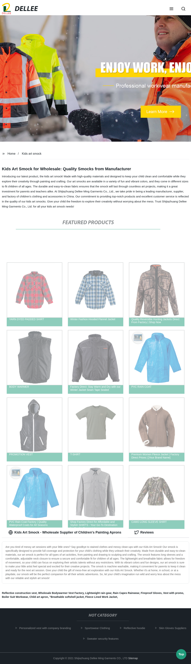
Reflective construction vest (19, 593)
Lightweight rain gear (98, 593)
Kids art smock (31, 153)
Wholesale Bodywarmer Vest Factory (61, 593)
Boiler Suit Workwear (15, 596)
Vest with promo (173, 593)
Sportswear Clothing (98, 628)
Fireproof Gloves (151, 593)
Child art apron (38, 596)
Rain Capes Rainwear (126, 593)
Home (11, 153)
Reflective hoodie (136, 628)
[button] (171, 9)
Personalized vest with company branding (46, 628)
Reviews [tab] (144, 532)
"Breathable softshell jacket (66, 596)
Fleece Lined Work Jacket (101, 596)
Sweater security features (104, 638)
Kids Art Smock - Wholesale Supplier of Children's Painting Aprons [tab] (64, 532)
